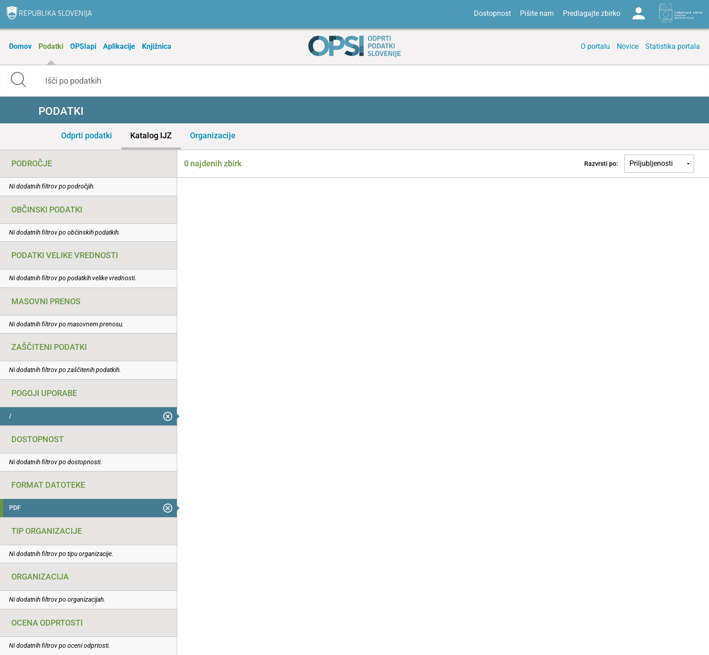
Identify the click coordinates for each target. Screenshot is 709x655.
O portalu (595, 46)
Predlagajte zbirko (591, 13)
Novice (627, 46)
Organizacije (213, 135)
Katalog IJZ (151, 135)
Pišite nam (537, 13)
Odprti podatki (86, 135)
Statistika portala (672, 46)
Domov (20, 46)
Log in (638, 13)
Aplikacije (119, 46)
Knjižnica (156, 46)
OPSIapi (83, 46)
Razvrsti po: (601, 163)
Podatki (50, 46)
